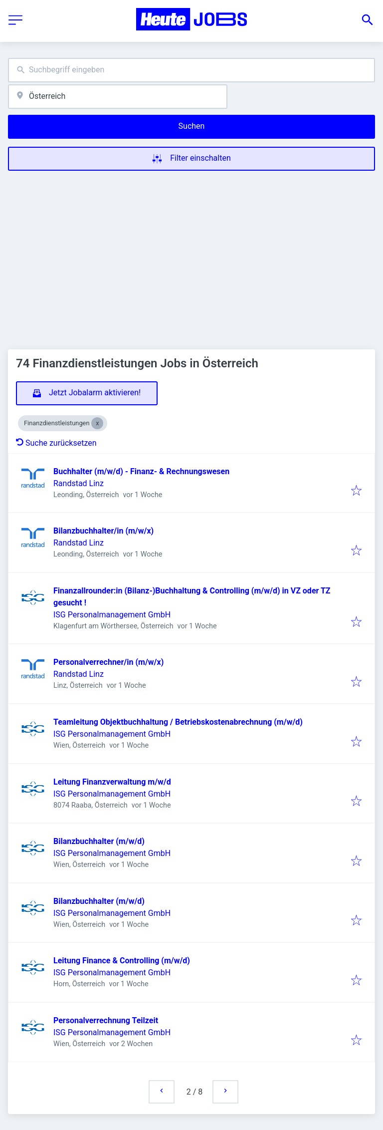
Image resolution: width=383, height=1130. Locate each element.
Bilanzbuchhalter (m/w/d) (99, 841)
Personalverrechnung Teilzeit (105, 1020)
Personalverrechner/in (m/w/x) (108, 662)
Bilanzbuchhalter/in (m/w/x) (103, 531)
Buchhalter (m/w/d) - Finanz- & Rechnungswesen (141, 471)
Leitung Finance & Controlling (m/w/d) (121, 960)
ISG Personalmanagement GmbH (112, 614)
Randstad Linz (78, 483)
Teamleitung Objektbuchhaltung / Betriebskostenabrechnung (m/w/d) (178, 722)
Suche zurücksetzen (56, 443)
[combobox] (191, 70)
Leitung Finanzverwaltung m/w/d (112, 782)
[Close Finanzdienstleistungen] (97, 423)
